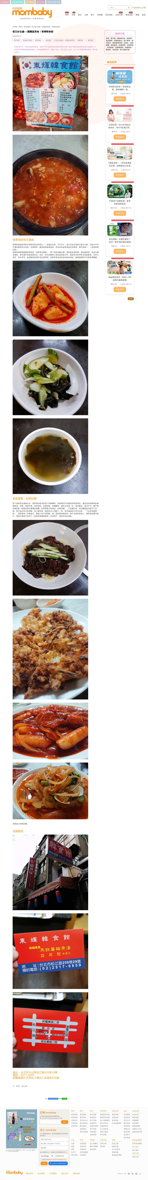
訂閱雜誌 (53, 1173)
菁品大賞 (135, 1157)
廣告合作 (65, 1173)
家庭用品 (93, 1117)
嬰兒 (80, 15)
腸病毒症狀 (121, 38)
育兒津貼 (74, 1155)
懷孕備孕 (74, 1114)
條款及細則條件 (54, 1159)
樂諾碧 (108, 50)
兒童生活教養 (59, 40)
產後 (72, 1146)
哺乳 (72, 1149)
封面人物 (115, 1143)
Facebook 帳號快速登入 (58, 1163)
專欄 (137, 15)
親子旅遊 (93, 1120)
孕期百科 (74, 1120)
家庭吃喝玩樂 (70, 40)
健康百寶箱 (94, 1126)
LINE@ (64, 1098)
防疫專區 (93, 1149)
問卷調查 (127, 1126)
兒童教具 (83, 1155)
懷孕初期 (74, 1117)
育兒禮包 (127, 1114)
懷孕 (67, 15)
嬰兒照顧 (38, 40)
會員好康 (127, 1117)
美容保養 (135, 1123)
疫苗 (107, 38)
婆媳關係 (135, 1120)
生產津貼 (74, 1123)
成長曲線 (83, 1129)
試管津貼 (74, 1126)
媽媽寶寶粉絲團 (53, 1098)
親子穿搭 (93, 1129)
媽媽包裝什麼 (137, 1132)
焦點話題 (115, 1146)
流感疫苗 (110, 47)
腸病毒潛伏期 (117, 43)
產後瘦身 (114, 45)
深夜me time (137, 1129)
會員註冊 (127, 1132)
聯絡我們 (76, 1173)
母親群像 (115, 1152)
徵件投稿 (127, 1123)
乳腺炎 (126, 43)
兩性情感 (135, 1117)
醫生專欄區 (94, 1146)
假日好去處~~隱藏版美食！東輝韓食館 (46, 27)
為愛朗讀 (128, 47)
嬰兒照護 (27, 27)
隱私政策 (63, 1159)
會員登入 (127, 1134)
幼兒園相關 (84, 1152)
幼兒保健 (103, 1134)
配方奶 (113, 38)
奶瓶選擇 (122, 45)
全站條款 (41, 1173)
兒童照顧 (83, 1143)
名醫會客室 (104, 1126)
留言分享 (127, 1120)
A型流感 (115, 50)
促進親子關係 (27, 40)
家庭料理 (93, 1123)
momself (135, 1114)
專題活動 (129, 15)
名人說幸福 (104, 1129)
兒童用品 (83, 1146)
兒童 (86, 15)
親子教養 (127, 40)
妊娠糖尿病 (119, 47)
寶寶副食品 (118, 40)
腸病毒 (129, 38)
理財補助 (93, 1132)
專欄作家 (80, 40)
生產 (73, 15)
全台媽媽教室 (117, 1123)
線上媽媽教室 (105, 1120)
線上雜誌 (135, 1150)
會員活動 (115, 1120)
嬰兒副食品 (84, 1123)
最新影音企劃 (105, 1114)
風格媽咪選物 (117, 1155)
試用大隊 (119, 15)
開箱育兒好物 (105, 1117)
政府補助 (109, 40)
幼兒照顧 (48, 40)
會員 (144, 15)
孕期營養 (130, 45)
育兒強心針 (84, 1120)
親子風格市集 (125, 50)
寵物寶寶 (93, 1134)
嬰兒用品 (83, 1117)
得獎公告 (127, 1129)
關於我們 (29, 1173)
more (131, 299)
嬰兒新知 (83, 1126)
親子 (92, 15)
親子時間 (17, 40)
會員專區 (127, 1137)
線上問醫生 (94, 1143)
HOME (15, 27)
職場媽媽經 (136, 1126)
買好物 (102, 1146)
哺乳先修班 (104, 1132)
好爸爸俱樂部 (137, 1143)
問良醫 (100, 15)
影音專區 (109, 15)
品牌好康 (115, 1117)
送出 (64, 1122)
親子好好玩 (104, 1123)
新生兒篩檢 (84, 1132)
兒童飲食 (83, 1149)
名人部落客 (116, 1149)
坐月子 (73, 1152)
